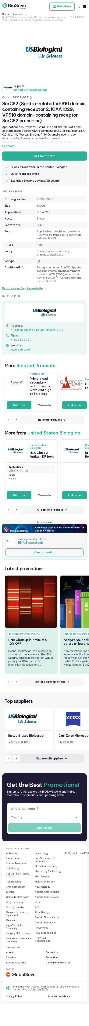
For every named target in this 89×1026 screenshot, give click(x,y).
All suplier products (52, 509)
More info (44, 405)
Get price (19, 405)
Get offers (62, 6)
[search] (78, 6)
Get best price (44, 156)
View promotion (44, 552)
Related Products (52, 419)
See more (8, 146)
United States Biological (30, 90)
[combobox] (44, 817)
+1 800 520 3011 (21, 339)
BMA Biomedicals (31, 542)
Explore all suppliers (52, 758)
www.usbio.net (20, 349)
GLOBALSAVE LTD (38, 989)
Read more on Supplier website (24, 288)
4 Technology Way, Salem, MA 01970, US (37, 330)
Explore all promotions (52, 682)
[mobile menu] (84, 6)
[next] (16, 419)
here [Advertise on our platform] (50, 522)
